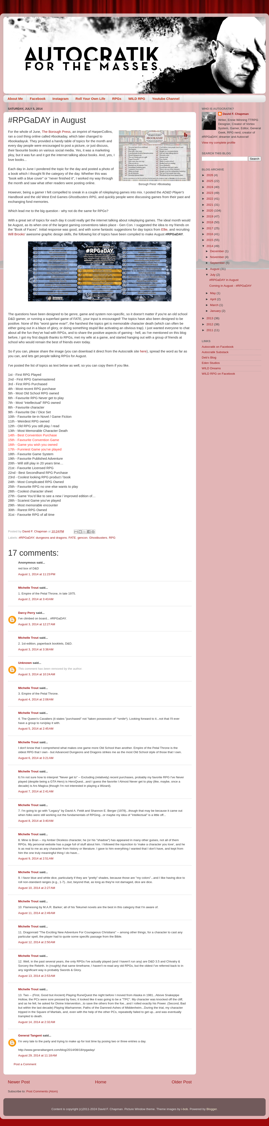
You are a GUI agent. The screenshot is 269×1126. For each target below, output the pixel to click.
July (213, 274)
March (214, 305)
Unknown (25, 663)
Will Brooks (16, 234)
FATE (72, 537)
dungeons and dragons (51, 537)
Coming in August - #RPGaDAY (230, 285)
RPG (112, 537)
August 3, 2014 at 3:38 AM (35, 649)
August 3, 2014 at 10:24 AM (36, 674)
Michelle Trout (28, 587)
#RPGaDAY (26, 537)
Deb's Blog (209, 357)
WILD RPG (136, 99)
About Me (15, 99)
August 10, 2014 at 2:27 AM (36, 888)
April (213, 299)
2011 (210, 330)
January (216, 311)
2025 (210, 181)
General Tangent (30, 1035)
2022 (210, 198)
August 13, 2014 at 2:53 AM (36, 975)
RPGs (116, 99)
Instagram (60, 99)
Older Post (182, 1082)
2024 (210, 187)
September (218, 263)
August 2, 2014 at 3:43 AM (35, 599)
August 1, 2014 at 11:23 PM (36, 574)
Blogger (211, 1109)
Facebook (38, 99)
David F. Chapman (236, 114)
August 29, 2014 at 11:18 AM (37, 1055)
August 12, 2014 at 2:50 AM (36, 942)
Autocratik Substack (215, 352)
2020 (210, 210)
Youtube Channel (165, 99)
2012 (210, 324)
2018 (210, 222)
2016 (210, 234)
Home (100, 1082)
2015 (210, 240)
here (143, 351)
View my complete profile (218, 142)
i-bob (184, 1109)
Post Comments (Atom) (42, 1091)
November (217, 257)
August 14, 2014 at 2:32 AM (36, 1022)
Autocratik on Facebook (218, 346)
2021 (210, 204)
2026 (210, 175)
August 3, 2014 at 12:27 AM (36, 624)
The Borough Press (56, 131)
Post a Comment (25, 1064)
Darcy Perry (26, 612)
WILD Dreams (211, 368)
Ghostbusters (98, 537)
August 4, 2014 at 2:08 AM (35, 699)
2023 (210, 193)
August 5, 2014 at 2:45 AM (35, 728)
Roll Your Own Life (90, 99)
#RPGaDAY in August (224, 280)
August (215, 269)
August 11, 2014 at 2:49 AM (36, 913)
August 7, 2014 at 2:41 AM (35, 791)
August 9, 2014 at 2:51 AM (35, 858)
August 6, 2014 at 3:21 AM (35, 758)
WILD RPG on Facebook (218, 373)
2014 (210, 246)
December (217, 251)
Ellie (164, 229)
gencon (82, 537)
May (213, 293)
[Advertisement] (231, 411)
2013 (210, 318)
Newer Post (19, 1082)
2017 (210, 228)
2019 (210, 216)
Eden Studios (211, 363)
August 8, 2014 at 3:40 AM (35, 820)
